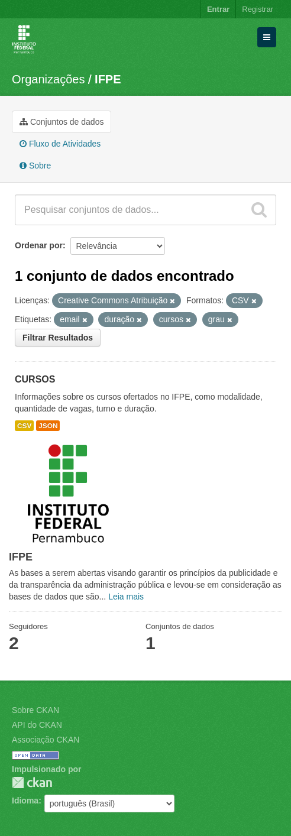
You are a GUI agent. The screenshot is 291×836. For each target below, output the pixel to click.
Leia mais (126, 596)
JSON (47, 426)
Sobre (35, 165)
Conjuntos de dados (62, 122)
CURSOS (35, 379)
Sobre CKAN (35, 710)
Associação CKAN (45, 739)
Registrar (257, 9)
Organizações (48, 79)
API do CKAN (37, 725)
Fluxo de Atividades (60, 143)
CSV (24, 426)
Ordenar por (39, 245)
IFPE (108, 79)
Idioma (25, 800)
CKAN (32, 782)
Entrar (218, 9)
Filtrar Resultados (57, 337)
